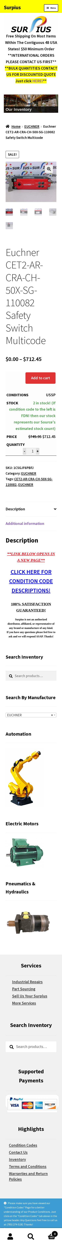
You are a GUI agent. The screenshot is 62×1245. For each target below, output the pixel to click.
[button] (49, 169)
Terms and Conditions (27, 1166)
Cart (49, 1233)
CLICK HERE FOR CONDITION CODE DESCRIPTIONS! (31, 581)
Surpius (12, 7)
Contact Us (18, 1152)
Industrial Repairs (27, 981)
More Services (24, 1003)
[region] (31, 103)
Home (16, 126)
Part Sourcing (23, 989)
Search (31, 1236)
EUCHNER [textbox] (30, 715)
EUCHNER (31, 126)
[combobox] (31, 715)
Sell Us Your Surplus (29, 996)
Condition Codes (23, 1145)
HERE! (37, 80)
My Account (10, 1236)
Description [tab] (15, 509)
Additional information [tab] (25, 523)
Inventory (17, 1159)
